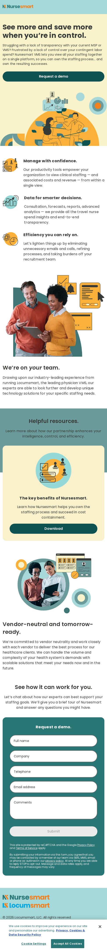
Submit (53, 831)
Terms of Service (26, 848)
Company (21, 756)
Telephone (22, 771)
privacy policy (54, 861)
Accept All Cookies (67, 945)
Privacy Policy (86, 845)
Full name (21, 741)
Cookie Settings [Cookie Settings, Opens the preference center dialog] (33, 945)
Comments (23, 802)
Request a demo (53, 76)
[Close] (100, 928)
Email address (24, 787)
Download (53, 528)
